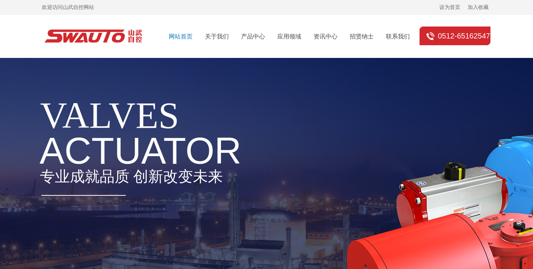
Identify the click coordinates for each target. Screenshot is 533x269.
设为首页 (449, 7)
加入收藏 (478, 7)
